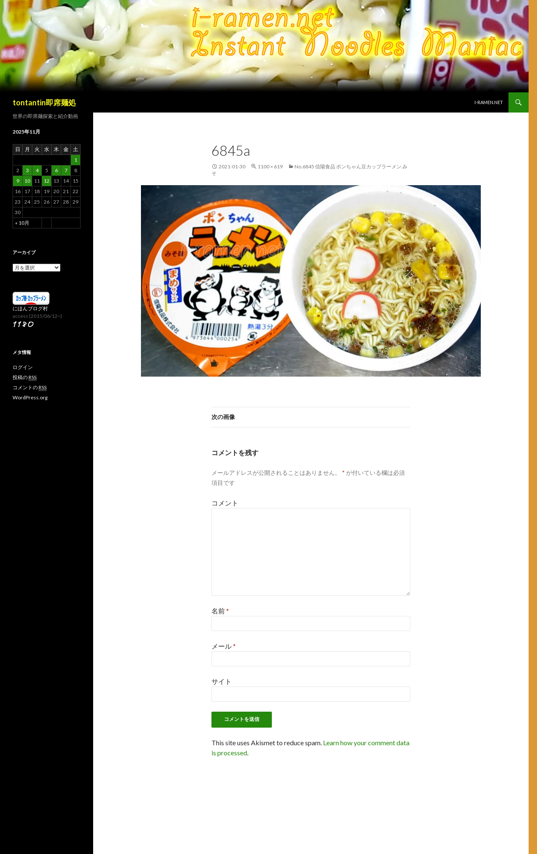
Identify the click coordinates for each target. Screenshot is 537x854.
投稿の (24, 377)
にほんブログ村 (30, 308)
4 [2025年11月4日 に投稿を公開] (37, 170)
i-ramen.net (488, 102)
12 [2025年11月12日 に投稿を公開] (47, 181)
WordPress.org (30, 397)
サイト (221, 681)
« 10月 (22, 223)
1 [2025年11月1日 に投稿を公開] (75, 160)
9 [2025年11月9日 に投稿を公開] (17, 181)
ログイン (23, 367)
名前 (220, 611)
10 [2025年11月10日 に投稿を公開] (27, 181)
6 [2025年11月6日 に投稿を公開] (56, 170)
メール (223, 646)
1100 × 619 (270, 166)
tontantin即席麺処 (44, 102)
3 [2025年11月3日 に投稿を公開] (27, 170)
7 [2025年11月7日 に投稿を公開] (66, 170)
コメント (224, 503)
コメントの (30, 387)
